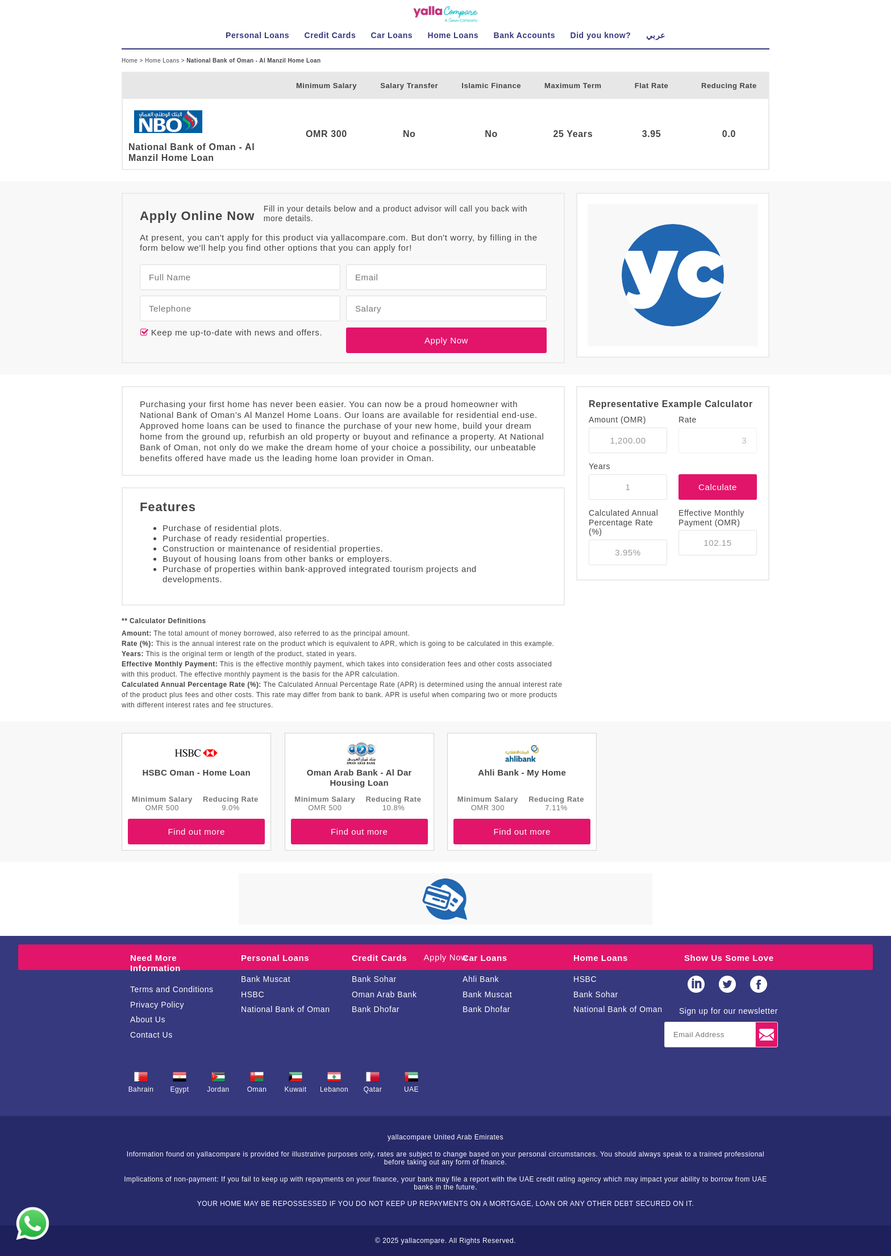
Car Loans (485, 958)
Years (599, 466)
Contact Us (151, 1034)
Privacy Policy (157, 1004)
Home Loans (163, 60)
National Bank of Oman (285, 1009)
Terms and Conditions (172, 989)
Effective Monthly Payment (711, 517)
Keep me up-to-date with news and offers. (235, 332)
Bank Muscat (265, 979)
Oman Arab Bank (384, 994)
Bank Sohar (374, 979)
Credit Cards (379, 958)
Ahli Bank (481, 979)
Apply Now (446, 340)
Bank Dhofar (375, 1009)
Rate (687, 419)
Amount (617, 419)
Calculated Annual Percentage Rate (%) (623, 522)
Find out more (196, 831)
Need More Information (155, 963)
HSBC (252, 994)
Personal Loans (275, 958)
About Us (147, 1019)
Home (130, 60)
